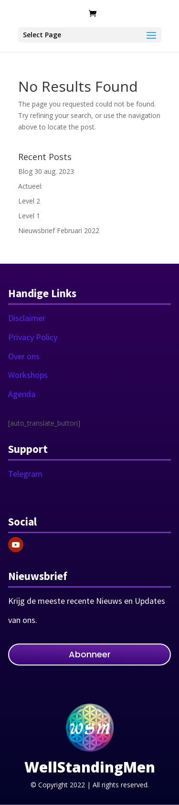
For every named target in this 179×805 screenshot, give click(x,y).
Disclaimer (26, 317)
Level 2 (29, 200)
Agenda (21, 393)
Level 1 (29, 215)
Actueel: (30, 186)
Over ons (24, 356)
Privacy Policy (32, 337)
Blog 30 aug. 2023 (46, 171)
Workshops (28, 374)
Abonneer (90, 654)
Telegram (25, 473)
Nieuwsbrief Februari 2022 (58, 230)
